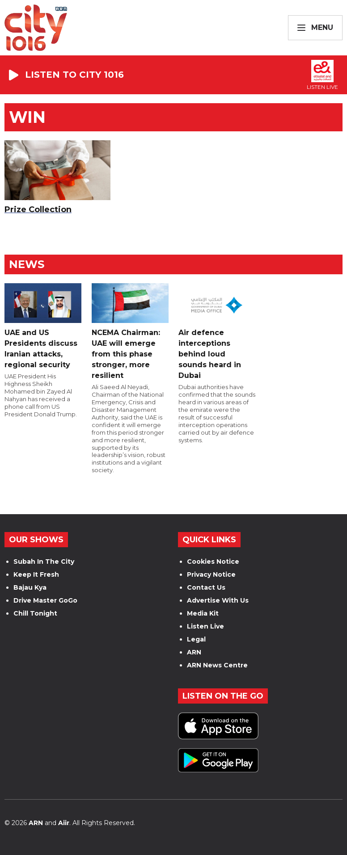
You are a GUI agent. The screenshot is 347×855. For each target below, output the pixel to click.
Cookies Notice (213, 561)
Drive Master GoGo (45, 600)
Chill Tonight (35, 613)
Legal (196, 639)
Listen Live (205, 626)
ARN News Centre (217, 665)
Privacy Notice (211, 574)
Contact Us (206, 587)
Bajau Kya (30, 587)
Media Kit (203, 613)
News (26, 264)
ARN (194, 652)
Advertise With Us (218, 600)
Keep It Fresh (36, 574)
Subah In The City (43, 561)
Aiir (63, 823)
